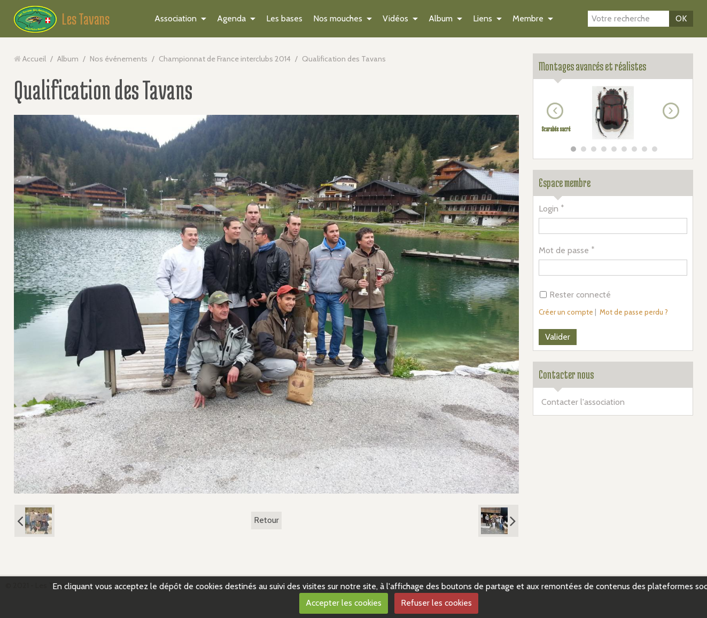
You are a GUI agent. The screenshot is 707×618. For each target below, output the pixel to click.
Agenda (231, 18)
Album (441, 18)
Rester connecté (575, 295)
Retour (266, 520)
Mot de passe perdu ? (634, 312)
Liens (482, 18)
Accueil (34, 59)
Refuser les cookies (436, 603)
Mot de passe (564, 250)
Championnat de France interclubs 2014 (225, 59)
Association (175, 18)
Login (548, 209)
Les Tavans (86, 18)
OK (681, 18)
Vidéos (395, 18)
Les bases (284, 18)
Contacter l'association (583, 402)
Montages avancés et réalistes (592, 66)
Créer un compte (566, 312)
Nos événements (118, 59)
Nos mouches (337, 18)
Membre (527, 18)
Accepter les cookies (344, 603)
